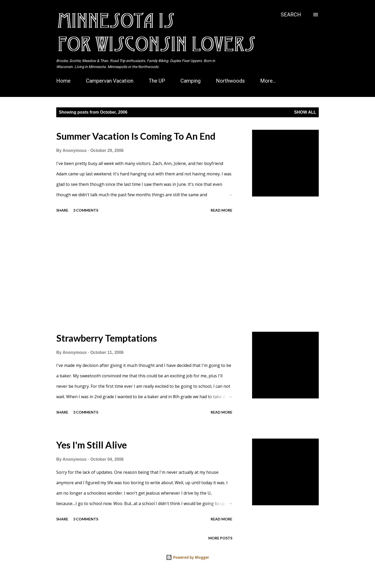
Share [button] (62, 210)
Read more (221, 210)
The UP (157, 81)
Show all (305, 112)
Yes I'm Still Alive (91, 445)
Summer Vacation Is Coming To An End (135, 136)
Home (63, 81)
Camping (190, 81)
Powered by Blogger (187, 557)
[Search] (291, 14)
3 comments (85, 210)
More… (268, 81)
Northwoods (230, 81)
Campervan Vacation (109, 81)
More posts (220, 538)
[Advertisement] (144, 273)
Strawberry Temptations (106, 338)
